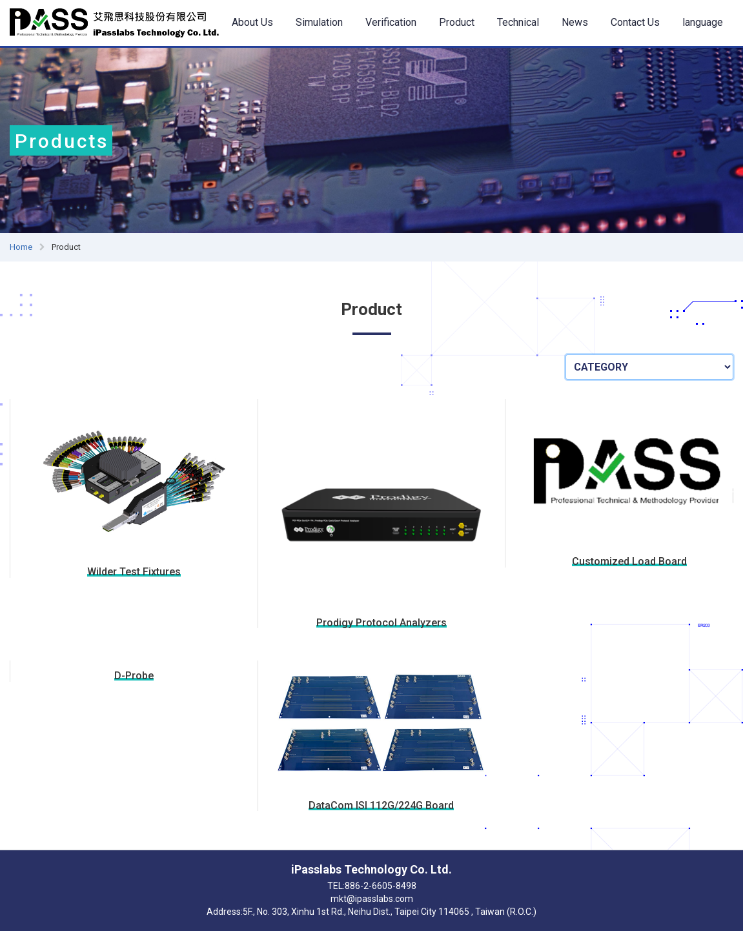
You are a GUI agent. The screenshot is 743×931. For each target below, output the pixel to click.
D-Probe (134, 676)
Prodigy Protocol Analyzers (381, 623)
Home (21, 247)
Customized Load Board (629, 562)
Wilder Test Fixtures (134, 572)
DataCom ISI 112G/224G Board (381, 806)
